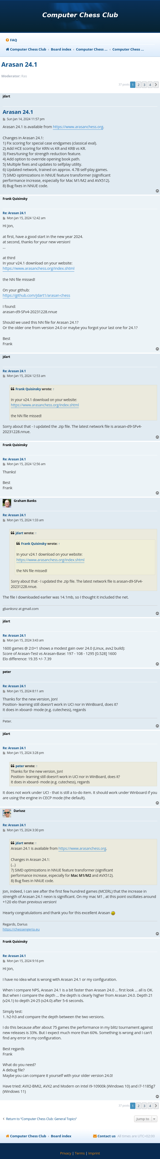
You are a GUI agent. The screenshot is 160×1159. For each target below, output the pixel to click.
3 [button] (144, 84)
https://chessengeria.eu (21, 929)
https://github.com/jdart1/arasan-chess (36, 295)
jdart (19, 533)
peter (20, 766)
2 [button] (138, 84)
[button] (156, 85)
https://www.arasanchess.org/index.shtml (38, 268)
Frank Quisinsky (28, 389)
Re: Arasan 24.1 (14, 213)
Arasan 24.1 (19, 64)
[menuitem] (11, 40)
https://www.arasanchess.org (78, 126)
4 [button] (150, 84)
